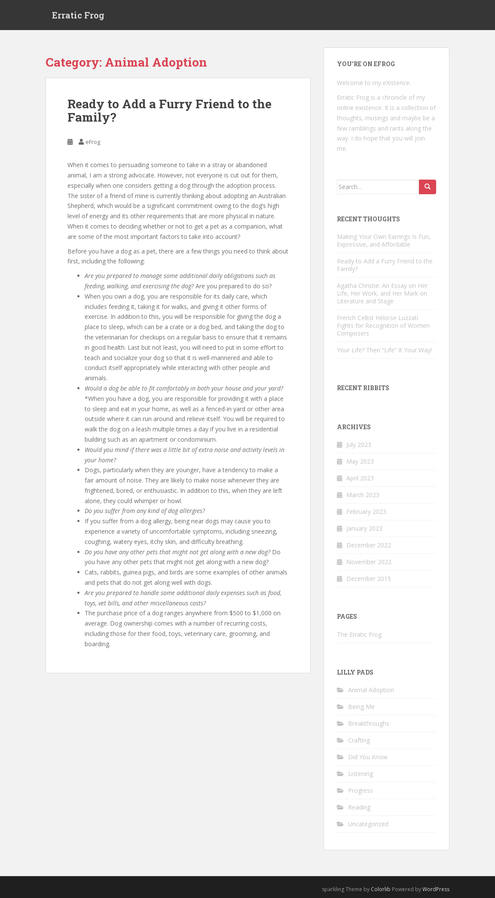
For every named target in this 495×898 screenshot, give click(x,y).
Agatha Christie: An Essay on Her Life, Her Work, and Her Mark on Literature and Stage (382, 293)
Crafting (359, 740)
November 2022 (368, 562)
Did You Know (368, 757)
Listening (360, 774)
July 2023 (358, 444)
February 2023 (366, 511)
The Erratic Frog (359, 634)
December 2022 (368, 545)
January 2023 (364, 528)
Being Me (361, 707)
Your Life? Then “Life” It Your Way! (384, 350)
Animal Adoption (371, 690)
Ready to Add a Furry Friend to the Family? (169, 110)
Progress (360, 790)
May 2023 (360, 461)
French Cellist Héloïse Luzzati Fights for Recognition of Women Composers (383, 325)
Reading (359, 807)
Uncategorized (368, 824)
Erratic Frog (78, 15)
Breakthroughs (368, 723)
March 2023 (362, 495)
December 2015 (368, 578)
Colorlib (381, 889)
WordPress (435, 889)
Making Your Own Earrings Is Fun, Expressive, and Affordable (384, 240)
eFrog (93, 142)
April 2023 (360, 478)
